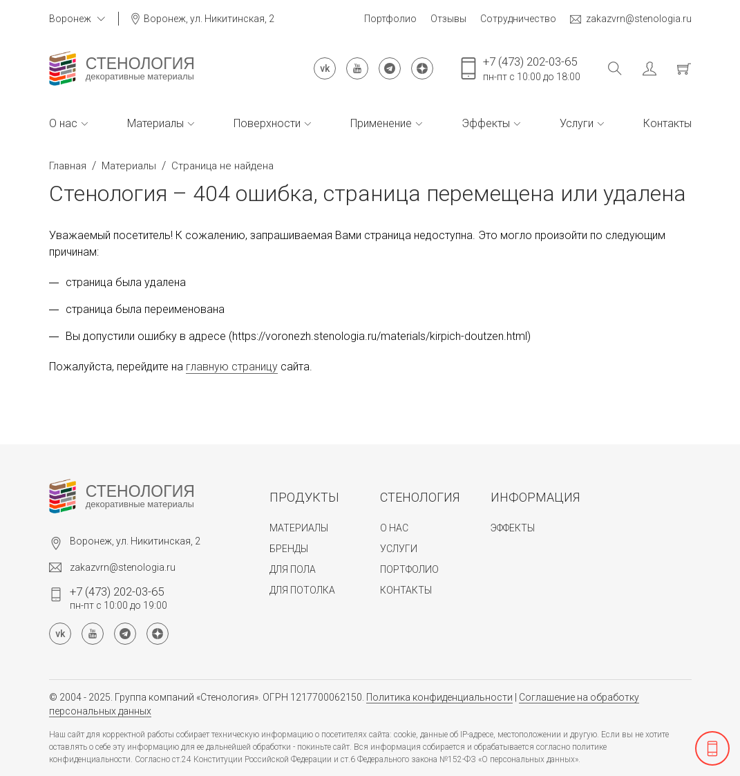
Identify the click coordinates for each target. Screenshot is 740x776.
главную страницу (232, 366)
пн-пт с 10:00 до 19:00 (118, 598)
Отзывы (448, 18)
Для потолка (302, 590)
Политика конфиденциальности (439, 697)
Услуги (582, 123)
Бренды (288, 548)
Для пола (292, 569)
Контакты (667, 123)
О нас (68, 123)
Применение (386, 123)
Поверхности (272, 123)
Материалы (160, 123)
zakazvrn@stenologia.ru (631, 19)
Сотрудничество (518, 18)
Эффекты (491, 123)
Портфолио (390, 18)
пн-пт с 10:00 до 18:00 (531, 68)
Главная (67, 166)
